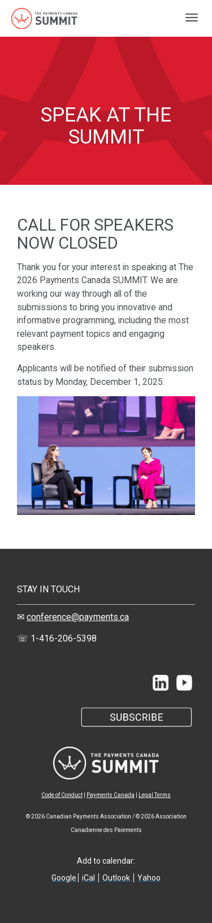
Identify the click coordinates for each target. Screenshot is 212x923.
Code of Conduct (62, 795)
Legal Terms (155, 795)
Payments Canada (110, 795)
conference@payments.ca (78, 617)
